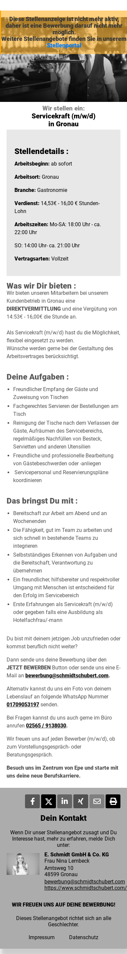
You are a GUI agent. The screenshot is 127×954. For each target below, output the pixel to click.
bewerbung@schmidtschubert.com (67, 675)
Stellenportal (64, 45)
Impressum (42, 937)
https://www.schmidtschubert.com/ (85, 888)
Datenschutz (83, 937)
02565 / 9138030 (46, 726)
